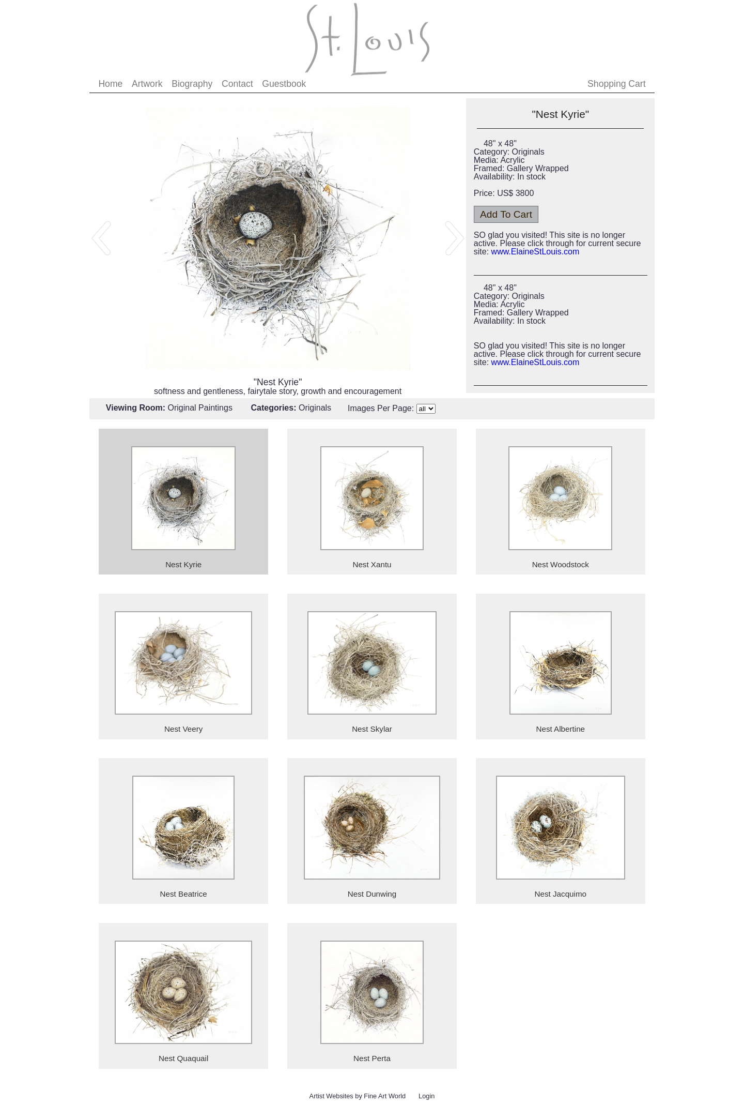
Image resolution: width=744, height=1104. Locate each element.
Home (110, 84)
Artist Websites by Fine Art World (357, 1096)
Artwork (147, 84)
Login (427, 1096)
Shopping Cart (616, 84)
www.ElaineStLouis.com (535, 251)
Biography (192, 84)
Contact (237, 84)
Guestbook (284, 84)
